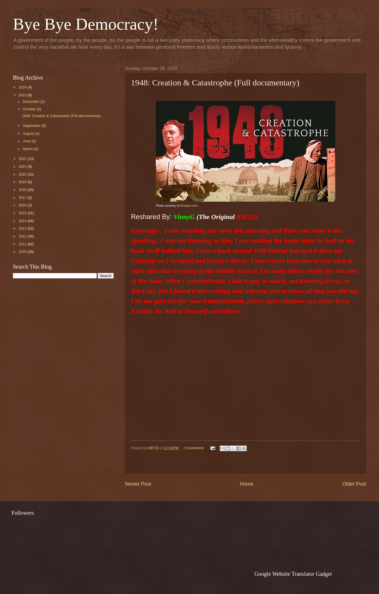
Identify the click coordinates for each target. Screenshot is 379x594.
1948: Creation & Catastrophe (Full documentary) (61, 116)
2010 (23, 252)
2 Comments (193, 448)
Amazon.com (189, 205)
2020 (23, 174)
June (27, 141)
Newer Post (138, 484)
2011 (23, 244)
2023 (23, 95)
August (29, 133)
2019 (23, 182)
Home (246, 484)
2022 (23, 159)
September (32, 126)
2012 (23, 236)
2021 (23, 166)
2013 (23, 228)
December (31, 101)
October (29, 109)
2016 (23, 205)
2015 (23, 213)
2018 (23, 190)
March (28, 149)
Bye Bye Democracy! (86, 24)
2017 (23, 197)
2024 (23, 87)
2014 (23, 221)
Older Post (354, 484)
